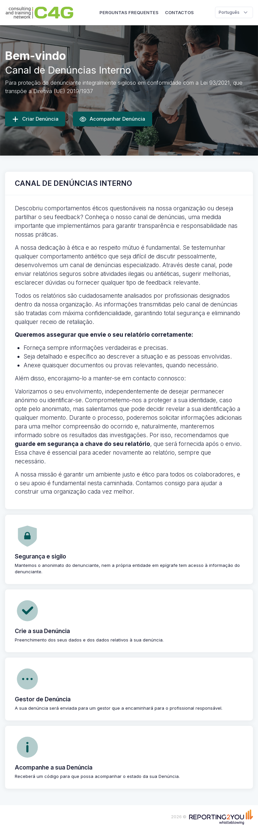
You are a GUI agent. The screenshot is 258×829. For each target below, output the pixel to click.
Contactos (179, 12)
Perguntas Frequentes (129, 12)
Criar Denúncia (35, 119)
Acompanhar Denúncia (112, 119)
